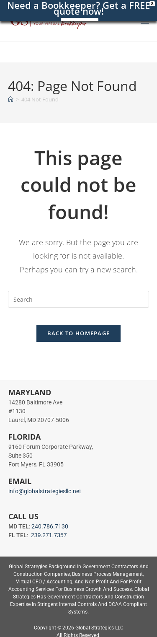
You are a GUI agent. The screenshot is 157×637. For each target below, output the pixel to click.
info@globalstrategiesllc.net (44, 491)
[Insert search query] (78, 299)
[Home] (10, 99)
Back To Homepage (78, 333)
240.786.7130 (49, 526)
